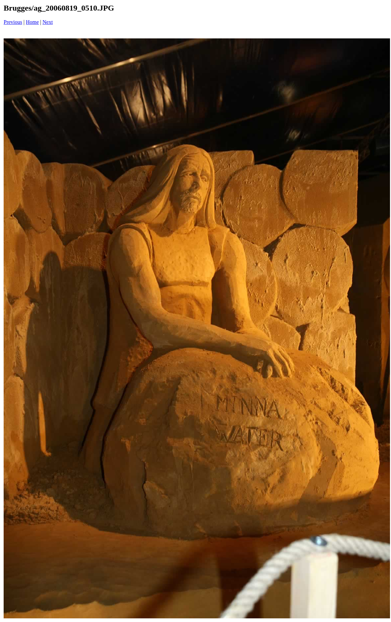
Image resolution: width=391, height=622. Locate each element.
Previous (13, 22)
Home (32, 22)
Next (48, 22)
